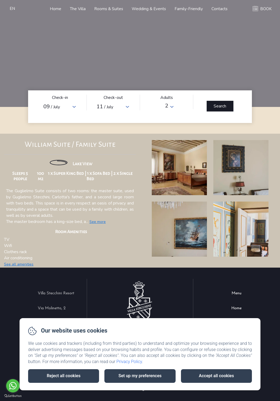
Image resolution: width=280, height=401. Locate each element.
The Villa (78, 8)
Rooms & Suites (108, 8)
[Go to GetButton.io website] (12, 395)
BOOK (266, 8)
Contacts (219, 8)
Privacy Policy (129, 361)
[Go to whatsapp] (13, 385)
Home (55, 8)
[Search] (220, 106)
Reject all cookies (64, 375)
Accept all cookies (216, 375)
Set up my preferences (139, 375)
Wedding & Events (149, 8)
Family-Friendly (189, 8)
